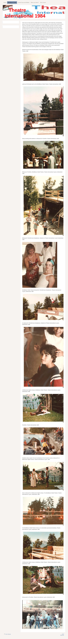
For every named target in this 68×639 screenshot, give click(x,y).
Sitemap (9, 634)
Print (5, 634)
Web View (62, 635)
